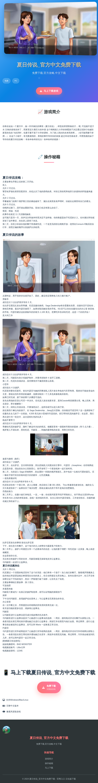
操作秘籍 (49, 763)
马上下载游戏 (49, 91)
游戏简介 (49, 759)
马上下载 (49, 768)
